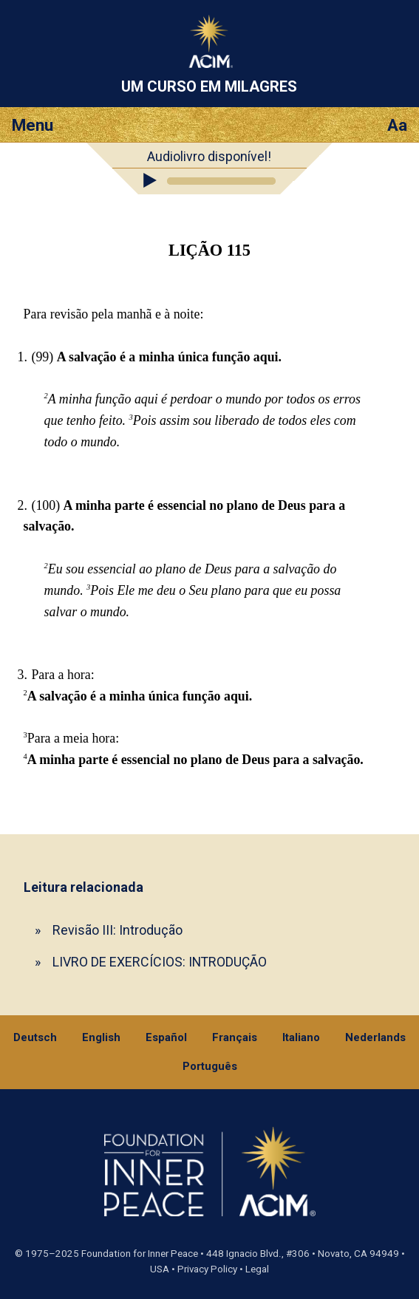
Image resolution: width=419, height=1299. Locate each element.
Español (166, 1037)
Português (210, 1066)
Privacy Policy (207, 1269)
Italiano (301, 1037)
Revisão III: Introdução (117, 930)
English (101, 1037)
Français (234, 1037)
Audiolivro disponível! (209, 156)
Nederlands (375, 1037)
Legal (257, 1269)
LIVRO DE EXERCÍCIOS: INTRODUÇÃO (159, 961)
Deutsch (35, 1037)
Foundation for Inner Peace (139, 1253)
